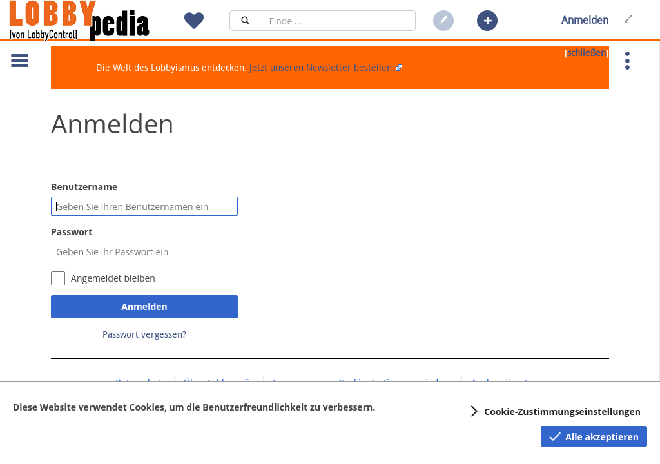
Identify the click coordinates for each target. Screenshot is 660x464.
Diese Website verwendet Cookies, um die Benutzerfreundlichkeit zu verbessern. (194, 407)
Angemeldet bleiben (113, 278)
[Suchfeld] (338, 20)
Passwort (71, 232)
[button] (487, 20)
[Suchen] (245, 20)
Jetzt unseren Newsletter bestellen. (321, 68)
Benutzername (84, 186)
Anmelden (144, 306)
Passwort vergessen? (144, 334)
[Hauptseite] (101, 20)
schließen (586, 53)
